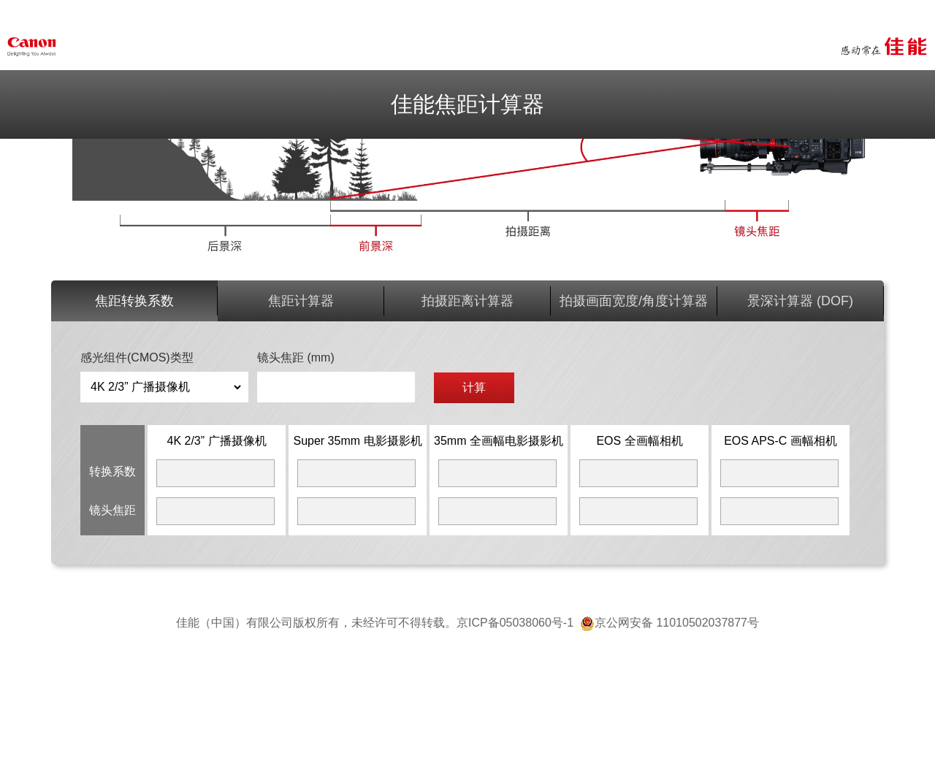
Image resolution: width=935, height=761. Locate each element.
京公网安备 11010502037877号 (669, 622)
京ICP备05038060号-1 (518, 622)
